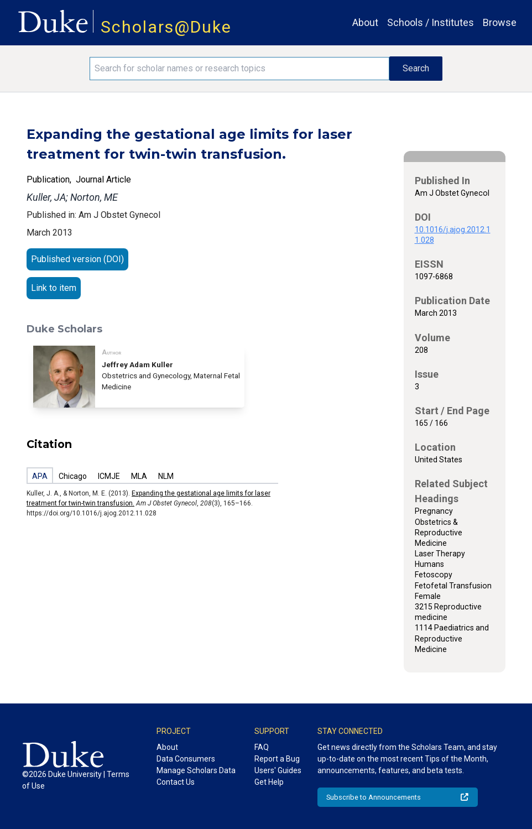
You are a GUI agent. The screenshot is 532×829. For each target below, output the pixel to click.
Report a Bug (277, 758)
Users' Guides (277, 770)
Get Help (269, 782)
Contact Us (176, 782)
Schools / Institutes (430, 22)
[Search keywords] (239, 68)
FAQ (261, 747)
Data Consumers (186, 758)
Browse (500, 22)
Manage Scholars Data (196, 770)
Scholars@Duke (166, 27)
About (365, 22)
